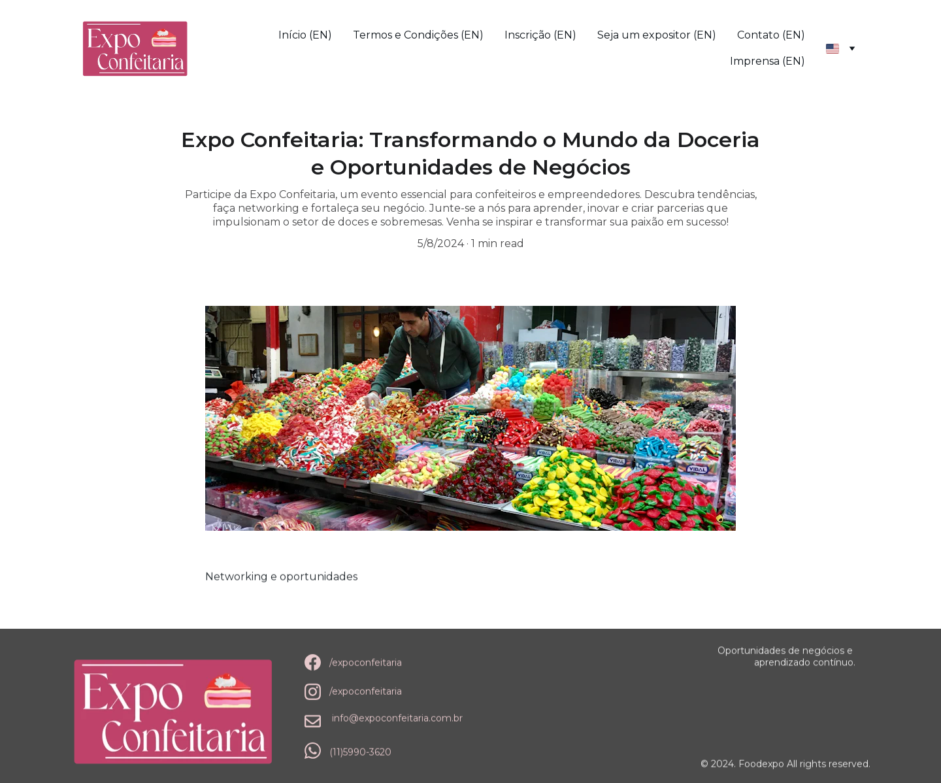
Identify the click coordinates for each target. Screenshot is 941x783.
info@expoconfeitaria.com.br (397, 718)
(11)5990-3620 (360, 752)
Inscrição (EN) (540, 35)
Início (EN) (305, 35)
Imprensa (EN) (767, 61)
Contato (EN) (771, 35)
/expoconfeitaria (365, 663)
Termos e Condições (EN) (418, 35)
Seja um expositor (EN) (656, 35)
